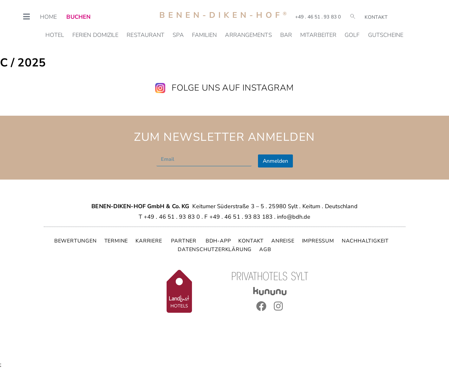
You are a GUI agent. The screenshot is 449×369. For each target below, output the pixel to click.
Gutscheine (386, 35)
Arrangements (248, 35)
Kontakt (376, 17)
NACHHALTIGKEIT (365, 240)
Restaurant (145, 35)
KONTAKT (251, 240)
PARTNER (184, 240)
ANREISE (282, 240)
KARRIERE (149, 240)
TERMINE (116, 240)
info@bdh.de (293, 217)
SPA (178, 35)
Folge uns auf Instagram (233, 88)
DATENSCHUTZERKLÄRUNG (215, 249)
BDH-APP (218, 240)
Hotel (54, 35)
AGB (265, 249)
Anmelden (275, 161)
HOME (48, 17)
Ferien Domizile (95, 35)
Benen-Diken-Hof (224, 15)
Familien (204, 35)
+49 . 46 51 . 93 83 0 (318, 17)
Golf (352, 35)
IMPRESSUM (318, 240)
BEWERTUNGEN (75, 240)
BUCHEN (78, 17)
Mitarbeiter (318, 35)
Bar (286, 35)
